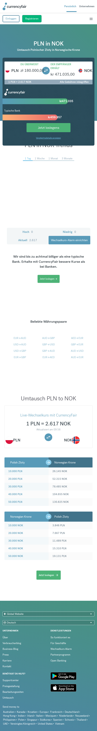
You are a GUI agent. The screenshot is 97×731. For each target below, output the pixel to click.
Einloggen (11, 18)
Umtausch (8, 697)
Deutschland (72, 712)
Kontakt (7, 666)
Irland (30, 715)
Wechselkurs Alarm (61, 649)
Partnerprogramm (60, 654)
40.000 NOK (15, 548)
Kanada (21, 712)
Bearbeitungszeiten (13, 692)
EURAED (49, 357)
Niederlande (66, 715)
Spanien (57, 719)
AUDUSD (77, 351)
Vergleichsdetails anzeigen (48, 137)
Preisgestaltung (11, 686)
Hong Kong (9, 715)
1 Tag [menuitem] (28, 158)
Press (6, 654)
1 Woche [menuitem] (40, 158)
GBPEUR (77, 344)
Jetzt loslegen (49, 278)
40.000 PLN (15, 494)
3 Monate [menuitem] (67, 158)
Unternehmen (86, 6)
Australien (8, 712)
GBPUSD (48, 344)
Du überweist (29, 64)
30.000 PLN (15, 486)
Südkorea (45, 719)
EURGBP (20, 357)
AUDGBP (48, 338)
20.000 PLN (15, 479)
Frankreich (56, 712)
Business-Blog (10, 649)
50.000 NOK (15, 556)
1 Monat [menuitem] (53, 158)
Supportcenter (11, 680)
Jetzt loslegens (48, 127)
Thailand (81, 719)
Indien (21, 715)
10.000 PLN (15, 471)
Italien (39, 715)
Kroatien (32, 712)
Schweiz (69, 719)
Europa (44, 712)
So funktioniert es (60, 637)
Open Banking (58, 660)
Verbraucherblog (12, 643)
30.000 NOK (15, 540)
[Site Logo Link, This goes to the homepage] (15, 6)
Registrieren (32, 18)
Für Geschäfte (58, 643)
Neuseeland (81, 715)
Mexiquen (51, 715)
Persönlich (70, 6)
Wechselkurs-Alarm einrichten (69, 240)
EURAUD (20, 338)
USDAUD (19, 344)
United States (45, 723)
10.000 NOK (15, 525)
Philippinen (9, 719)
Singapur (32, 719)
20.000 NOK (15, 533)
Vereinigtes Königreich (22, 723)
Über (5, 637)
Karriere (7, 660)
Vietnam (59, 723)
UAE (5, 723)
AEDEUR (77, 338)
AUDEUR (77, 357)
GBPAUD (48, 351)
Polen (21, 719)
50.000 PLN (15, 502)
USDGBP (20, 351)
